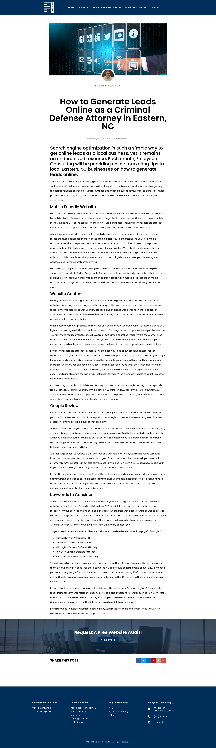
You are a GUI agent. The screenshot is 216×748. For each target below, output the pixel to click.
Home (71, 7)
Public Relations (135, 7)
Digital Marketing (119, 138)
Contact (155, 7)
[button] (138, 660)
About (83, 7)
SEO (130, 138)
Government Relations (107, 7)
